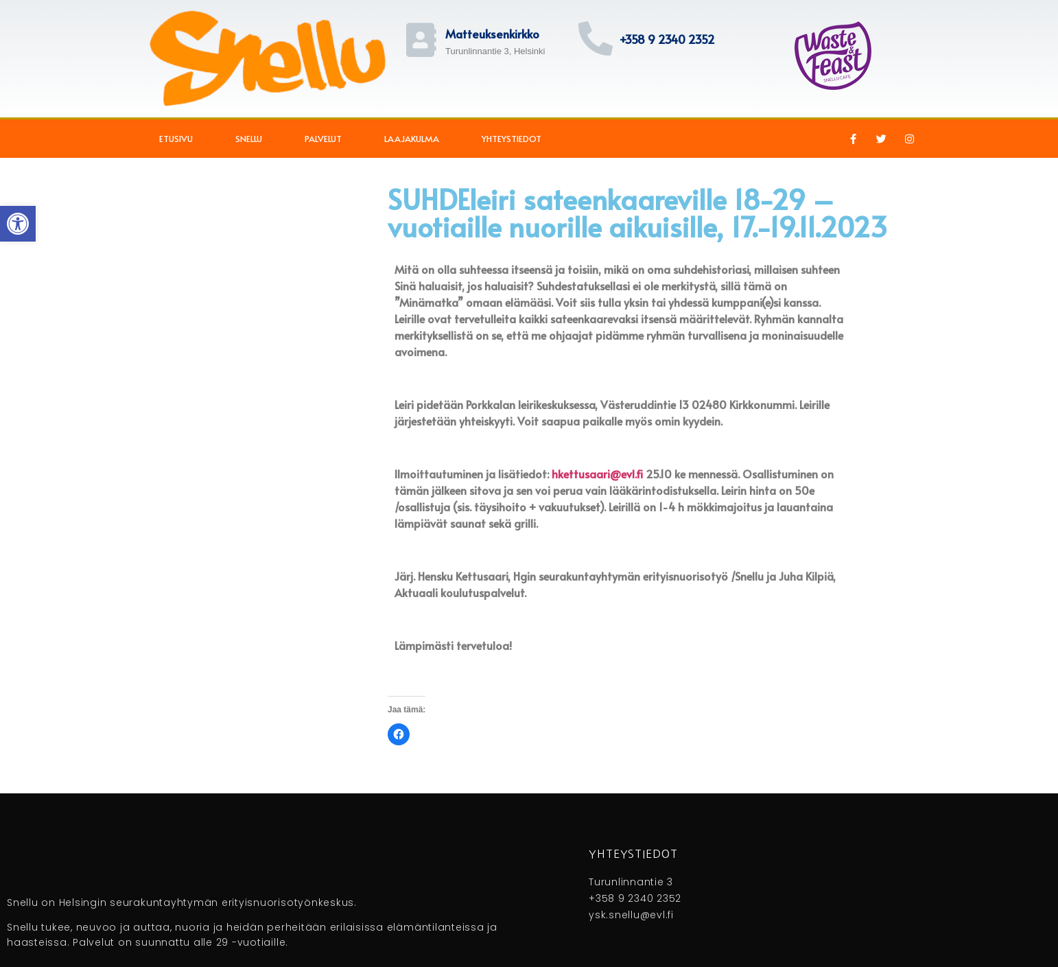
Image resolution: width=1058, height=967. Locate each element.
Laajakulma (411, 138)
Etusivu (176, 138)
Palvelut (323, 138)
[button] (18, 224)
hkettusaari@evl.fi (597, 473)
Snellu (248, 138)
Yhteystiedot (511, 138)
